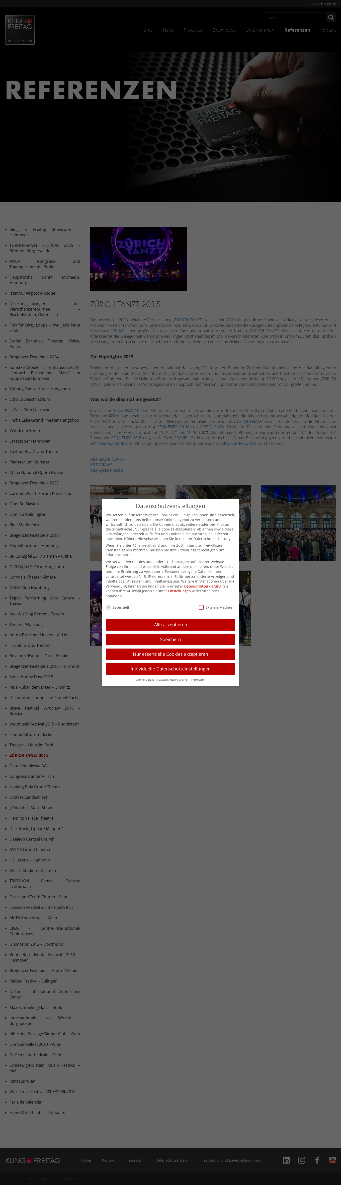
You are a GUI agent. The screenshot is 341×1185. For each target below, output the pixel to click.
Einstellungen (179, 591)
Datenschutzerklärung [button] (173, 679)
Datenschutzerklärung (202, 586)
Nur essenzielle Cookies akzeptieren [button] (170, 654)
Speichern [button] (170, 639)
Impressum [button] (198, 679)
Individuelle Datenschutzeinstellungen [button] (171, 669)
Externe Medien (215, 607)
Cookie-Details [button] (145, 679)
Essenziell (117, 607)
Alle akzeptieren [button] (170, 625)
